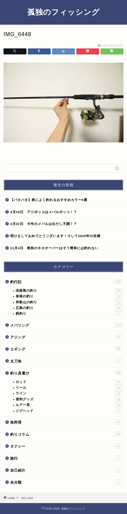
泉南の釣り (69, 296)
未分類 (66, 482)
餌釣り (69, 313)
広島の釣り (69, 308)
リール (69, 387)
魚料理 (66, 422)
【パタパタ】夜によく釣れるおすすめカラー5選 (48, 200)
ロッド (69, 382)
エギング (66, 348)
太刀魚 (66, 360)
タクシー (66, 446)
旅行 (66, 458)
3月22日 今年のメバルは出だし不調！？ (43, 224)
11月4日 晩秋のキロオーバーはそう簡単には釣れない (54, 248)
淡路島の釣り (69, 290)
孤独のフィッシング (63, 12)
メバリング (66, 324)
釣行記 (66, 281)
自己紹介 (66, 469)
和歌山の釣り (69, 302)
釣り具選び (66, 372)
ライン (69, 393)
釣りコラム (66, 434)
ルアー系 (69, 405)
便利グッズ (69, 399)
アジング (66, 336)
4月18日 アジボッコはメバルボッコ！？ (43, 212)
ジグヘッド (69, 411)
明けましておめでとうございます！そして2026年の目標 (55, 236)
